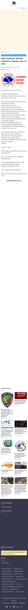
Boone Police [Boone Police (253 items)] (18, 574)
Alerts (3, 55)
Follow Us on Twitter (6, 511)
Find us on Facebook (6, 507)
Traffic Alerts (22, 603)
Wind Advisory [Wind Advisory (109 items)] (20, 591)
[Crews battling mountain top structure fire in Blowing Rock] (21, 465)
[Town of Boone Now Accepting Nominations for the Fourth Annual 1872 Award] (21, 446)
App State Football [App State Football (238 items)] (7, 571)
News (7, 52)
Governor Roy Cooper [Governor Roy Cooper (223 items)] (7, 579)
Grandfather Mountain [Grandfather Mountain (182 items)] (20, 579)
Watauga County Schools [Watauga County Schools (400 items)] (8, 591)
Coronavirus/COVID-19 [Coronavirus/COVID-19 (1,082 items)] (8, 576)
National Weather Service (7, 67)
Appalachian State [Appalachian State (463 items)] (7, 568)
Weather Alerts (14, 55)
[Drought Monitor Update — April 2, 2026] (7, 465)
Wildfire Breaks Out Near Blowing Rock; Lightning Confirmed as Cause (20, 402)
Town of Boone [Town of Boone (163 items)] (13, 589)
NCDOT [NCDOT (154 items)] (19, 584)
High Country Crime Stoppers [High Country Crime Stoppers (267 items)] (9, 581)
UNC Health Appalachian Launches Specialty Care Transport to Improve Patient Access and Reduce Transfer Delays (7, 433)
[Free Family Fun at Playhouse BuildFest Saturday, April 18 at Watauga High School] (7, 443)
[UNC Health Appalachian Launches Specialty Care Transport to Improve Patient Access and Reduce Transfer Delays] (7, 425)
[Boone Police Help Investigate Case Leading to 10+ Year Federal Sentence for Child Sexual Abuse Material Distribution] (7, 400)
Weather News (22, 55)
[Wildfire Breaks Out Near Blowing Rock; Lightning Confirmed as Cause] (21, 395)
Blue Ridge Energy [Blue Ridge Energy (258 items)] (18, 571)
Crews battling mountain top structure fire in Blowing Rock (20, 472)
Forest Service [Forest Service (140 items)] (20, 576)
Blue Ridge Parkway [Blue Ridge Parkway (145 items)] (7, 574)
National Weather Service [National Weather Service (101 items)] (8, 584)
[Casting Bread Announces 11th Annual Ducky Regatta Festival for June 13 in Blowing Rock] (21, 424)
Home (3, 52)
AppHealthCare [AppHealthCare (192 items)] (18, 568)
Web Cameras (14, 603)
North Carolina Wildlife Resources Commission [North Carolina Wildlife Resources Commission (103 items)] (12, 586)
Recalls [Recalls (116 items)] (4, 589)
